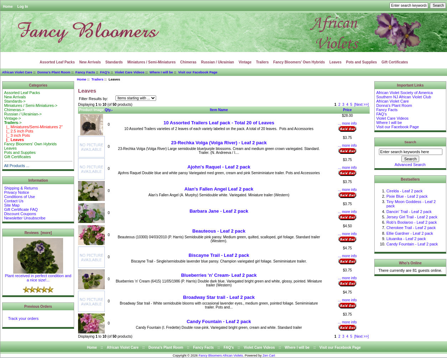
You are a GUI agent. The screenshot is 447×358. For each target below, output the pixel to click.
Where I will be (161, 72)
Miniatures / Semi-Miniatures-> (30, 105)
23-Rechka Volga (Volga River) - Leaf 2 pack (219, 142)
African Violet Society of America (404, 92)
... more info (347, 123)
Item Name (219, 110)
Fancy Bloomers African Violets (221, 355)
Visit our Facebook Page (197, 72)
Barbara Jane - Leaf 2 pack (219, 211)
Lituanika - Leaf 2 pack (406, 239)
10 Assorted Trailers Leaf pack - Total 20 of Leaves (219, 122)
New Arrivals (90, 62)
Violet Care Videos (129, 72)
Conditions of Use (19, 196)
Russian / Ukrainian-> (22, 114)
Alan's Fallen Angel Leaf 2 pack (218, 189)
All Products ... (16, 166)
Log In (22, 7)
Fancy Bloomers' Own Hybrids (299, 62)
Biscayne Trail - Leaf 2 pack (219, 255)
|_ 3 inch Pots (17, 135)
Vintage (245, 62)
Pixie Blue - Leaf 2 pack (407, 196)
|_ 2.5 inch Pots (18, 131)
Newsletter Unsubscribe (24, 218)
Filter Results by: (93, 99)
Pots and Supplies (361, 62)
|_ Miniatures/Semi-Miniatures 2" (33, 127)
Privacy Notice (16, 192)
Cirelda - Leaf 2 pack (404, 191)
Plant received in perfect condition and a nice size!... (38, 276)
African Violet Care (17, 72)
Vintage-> (12, 118)
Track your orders (23, 318)
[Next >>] (361, 105)
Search (410, 142)
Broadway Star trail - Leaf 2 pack (219, 297)
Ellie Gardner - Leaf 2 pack (409, 233)
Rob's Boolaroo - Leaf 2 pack (411, 222)
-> (12, 122)
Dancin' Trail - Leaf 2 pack (409, 211)
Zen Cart (269, 355)
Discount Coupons (20, 214)
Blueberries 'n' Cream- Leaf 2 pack (219, 275)
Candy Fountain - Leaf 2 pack (219, 321)
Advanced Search (410, 164)
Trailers (97, 79)
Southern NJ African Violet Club (403, 97)
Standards (114, 62)
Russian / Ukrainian (217, 62)
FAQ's (105, 72)
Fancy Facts (85, 72)
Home (8, 7)
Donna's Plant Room (54, 72)
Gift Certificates (394, 62)
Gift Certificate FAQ (21, 209)
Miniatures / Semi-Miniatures (151, 62)
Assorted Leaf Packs (57, 62)
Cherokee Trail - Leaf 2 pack (411, 227)
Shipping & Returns (21, 188)
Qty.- (109, 110)
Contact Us (13, 201)
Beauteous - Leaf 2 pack (219, 231)
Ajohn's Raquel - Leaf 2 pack (218, 167)
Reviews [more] (38, 233)
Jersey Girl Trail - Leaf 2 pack (411, 217)
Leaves (335, 62)
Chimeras (188, 62)
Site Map (11, 205)
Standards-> (14, 101)
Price (347, 110)
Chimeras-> (14, 110)
